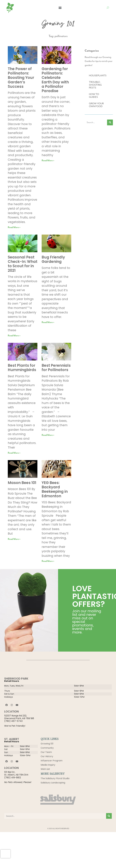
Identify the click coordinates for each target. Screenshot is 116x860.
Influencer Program (51, 760)
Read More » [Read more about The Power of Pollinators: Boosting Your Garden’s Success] (14, 227)
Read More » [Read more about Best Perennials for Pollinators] (48, 435)
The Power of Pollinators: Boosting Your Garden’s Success (21, 77)
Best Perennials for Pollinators (56, 367)
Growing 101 (47, 743)
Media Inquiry (48, 764)
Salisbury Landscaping (53, 782)
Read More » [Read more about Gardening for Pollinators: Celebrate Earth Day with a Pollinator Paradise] (48, 160)
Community (47, 747)
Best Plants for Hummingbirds (22, 367)
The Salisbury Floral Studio (55, 778)
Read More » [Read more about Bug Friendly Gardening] (48, 322)
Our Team (46, 752)
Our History (47, 756)
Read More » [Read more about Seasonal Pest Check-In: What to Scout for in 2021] (14, 335)
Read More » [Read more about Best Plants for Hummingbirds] (14, 453)
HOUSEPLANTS (98, 75)
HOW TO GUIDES (94, 95)
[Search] (110, 122)
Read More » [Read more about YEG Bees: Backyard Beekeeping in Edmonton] (48, 561)
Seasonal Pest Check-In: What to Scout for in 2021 (22, 264)
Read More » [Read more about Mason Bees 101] (14, 539)
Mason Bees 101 (22, 482)
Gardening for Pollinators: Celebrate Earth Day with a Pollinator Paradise (55, 79)
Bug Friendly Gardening (53, 259)
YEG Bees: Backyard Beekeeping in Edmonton (55, 489)
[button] (60, 7)
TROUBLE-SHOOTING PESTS (95, 84)
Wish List (45, 769)
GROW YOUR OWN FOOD (96, 105)
